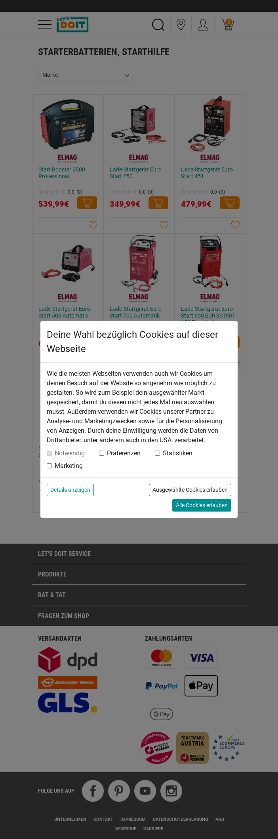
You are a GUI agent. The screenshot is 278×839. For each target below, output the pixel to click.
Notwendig (70, 453)
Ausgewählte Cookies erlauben (190, 490)
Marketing (69, 466)
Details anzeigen (70, 490)
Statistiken (177, 453)
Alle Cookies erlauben (202, 505)
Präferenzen (124, 453)
